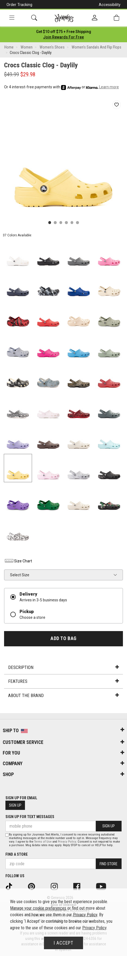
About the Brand (63, 695)
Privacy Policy (67, 841)
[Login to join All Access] (63, 31)
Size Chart (18, 561)
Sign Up (15, 805)
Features (63, 681)
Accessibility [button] (109, 4)
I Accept (63, 943)
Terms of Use (43, 841)
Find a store (16, 854)
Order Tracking (19, 4)
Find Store (109, 864)
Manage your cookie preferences (38, 908)
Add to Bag (63, 638)
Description (63, 667)
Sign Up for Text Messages (29, 817)
